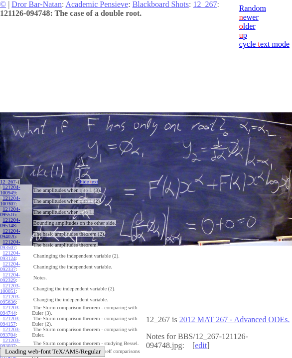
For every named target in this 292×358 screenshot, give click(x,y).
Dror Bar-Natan (36, 4)
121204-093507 (10, 244)
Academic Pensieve (96, 4)
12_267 (205, 4)
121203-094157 (10, 321)
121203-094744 (10, 310)
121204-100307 (10, 200)
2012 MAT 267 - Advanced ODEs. (234, 319)
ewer (249, 17)
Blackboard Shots (161, 4)
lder (247, 26)
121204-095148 (10, 222)
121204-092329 (10, 277)
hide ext (89, 181)
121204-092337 (10, 266)
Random (252, 8)
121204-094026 (10, 233)
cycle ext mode (264, 44)
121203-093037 (10, 343)
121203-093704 (10, 332)
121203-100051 (10, 288)
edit (201, 345)
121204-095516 (10, 211)
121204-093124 (10, 255)
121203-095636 (10, 299)
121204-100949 (10, 189)
